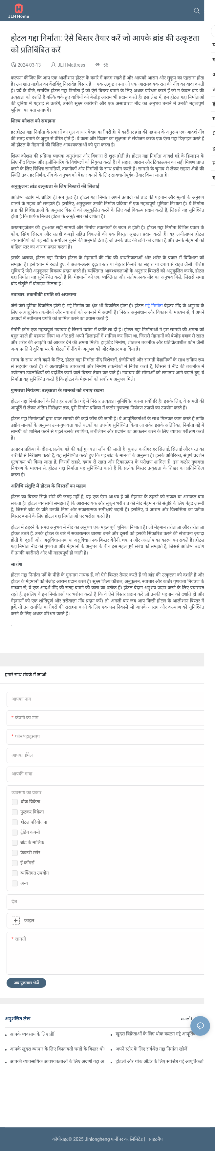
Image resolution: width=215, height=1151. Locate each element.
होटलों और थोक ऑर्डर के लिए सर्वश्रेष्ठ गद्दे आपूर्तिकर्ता (160, 1061)
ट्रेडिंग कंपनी (30, 832)
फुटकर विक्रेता (32, 811)
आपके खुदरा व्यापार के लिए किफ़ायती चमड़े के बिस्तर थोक (57, 1049)
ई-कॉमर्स (27, 862)
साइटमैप (154, 1139)
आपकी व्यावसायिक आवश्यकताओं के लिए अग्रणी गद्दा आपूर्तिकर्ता (57, 1061)
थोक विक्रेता (30, 801)
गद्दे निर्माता (154, 305)
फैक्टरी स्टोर (30, 852)
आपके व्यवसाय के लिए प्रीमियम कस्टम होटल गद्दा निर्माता (32, 1034)
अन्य (24, 883)
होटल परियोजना (33, 822)
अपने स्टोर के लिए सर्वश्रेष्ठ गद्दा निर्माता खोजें (151, 1049)
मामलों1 (186, 1019)
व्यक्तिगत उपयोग (34, 873)
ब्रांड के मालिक (32, 842)
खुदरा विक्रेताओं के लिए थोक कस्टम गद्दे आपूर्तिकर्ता (158, 1033)
